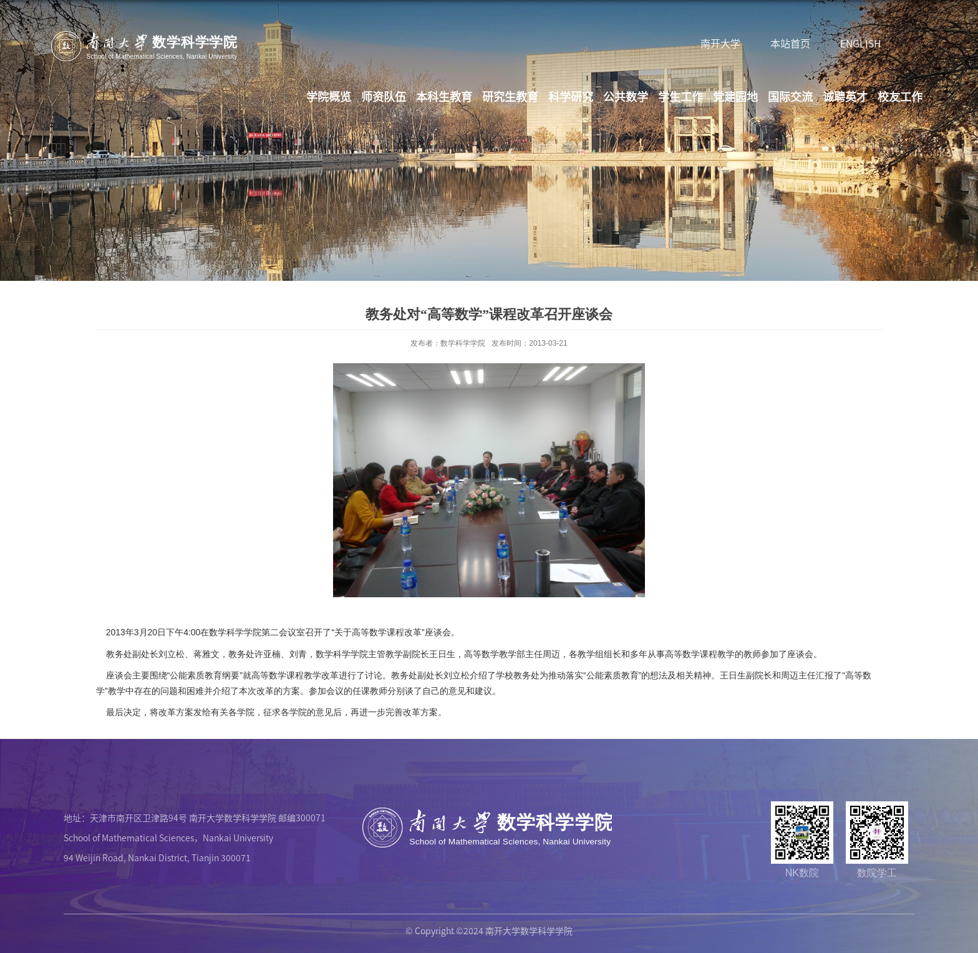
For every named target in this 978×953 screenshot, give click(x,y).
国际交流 (790, 96)
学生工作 (680, 96)
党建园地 (735, 96)
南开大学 (720, 43)
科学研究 (570, 96)
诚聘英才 (845, 96)
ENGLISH (860, 43)
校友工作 (900, 96)
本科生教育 (444, 96)
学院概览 (328, 96)
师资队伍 (383, 96)
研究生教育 (510, 96)
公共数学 (625, 96)
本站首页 (790, 43)
